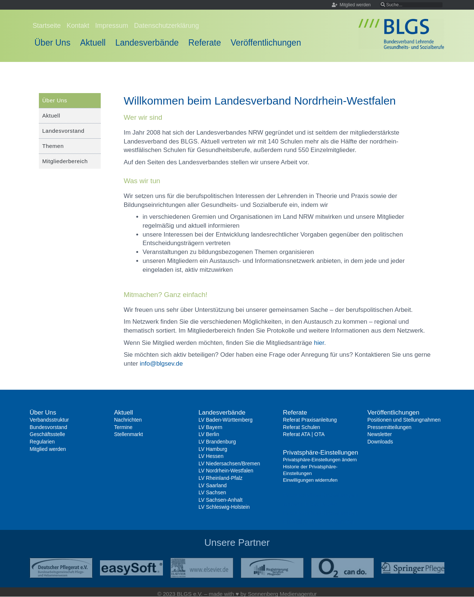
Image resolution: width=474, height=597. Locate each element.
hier (319, 342)
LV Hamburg (212, 449)
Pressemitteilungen (389, 427)
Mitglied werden (48, 449)
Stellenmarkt (128, 434)
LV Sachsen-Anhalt (220, 500)
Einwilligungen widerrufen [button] (318, 521)
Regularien (42, 442)
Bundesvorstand (48, 427)
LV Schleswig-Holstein (224, 507)
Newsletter (379, 434)
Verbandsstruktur (49, 420)
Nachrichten (128, 420)
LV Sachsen (212, 492)
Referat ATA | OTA (304, 434)
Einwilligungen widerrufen (310, 480)
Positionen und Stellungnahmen (404, 420)
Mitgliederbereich (65, 161)
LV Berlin (208, 434)
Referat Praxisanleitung (310, 420)
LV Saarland (212, 485)
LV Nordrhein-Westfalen (225, 471)
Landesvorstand (63, 131)
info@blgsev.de (161, 363)
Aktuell (93, 42)
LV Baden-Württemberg (225, 420)
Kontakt (78, 25)
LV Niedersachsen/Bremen (229, 463)
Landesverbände (146, 42)
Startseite (47, 25)
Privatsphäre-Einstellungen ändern (320, 459)
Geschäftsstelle (47, 434)
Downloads (380, 442)
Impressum (111, 25)
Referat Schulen (301, 427)
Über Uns (52, 42)
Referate (204, 42)
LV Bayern (210, 427)
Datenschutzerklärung (166, 25)
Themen (53, 146)
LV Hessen (210, 456)
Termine (123, 427)
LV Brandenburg (217, 442)
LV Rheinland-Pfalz (220, 478)
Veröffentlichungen (266, 42)
